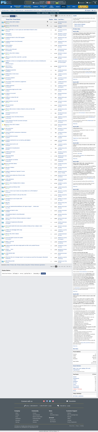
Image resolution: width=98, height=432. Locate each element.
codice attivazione (10, 179)
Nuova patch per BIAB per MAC (13, 187)
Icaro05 (60, 149)
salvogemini (61, 79)
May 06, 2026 (76, 294)
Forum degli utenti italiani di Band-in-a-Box (50, 10)
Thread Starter (16, 19)
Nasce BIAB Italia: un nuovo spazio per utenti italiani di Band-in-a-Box (21, 29)
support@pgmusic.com (34, 427)
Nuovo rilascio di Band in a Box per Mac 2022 (16, 194)
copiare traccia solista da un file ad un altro (15, 175)
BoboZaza (61, 258)
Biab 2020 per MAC (10, 261)
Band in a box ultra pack (11, 49)
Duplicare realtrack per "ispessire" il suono (15, 171)
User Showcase (36, 414)
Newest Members (77, 365)
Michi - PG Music (31, 264)
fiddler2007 (61, 250)
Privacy (77, 425)
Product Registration (72, 422)
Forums (12, 10)
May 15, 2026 (76, 126)
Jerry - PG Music (62, 172)
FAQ (58, 12)
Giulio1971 (61, 71)
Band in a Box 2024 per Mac (12, 25)
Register (88, 10)
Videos (69, 418)
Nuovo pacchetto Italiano (11, 163)
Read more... (75, 79)
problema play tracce (10, 151)
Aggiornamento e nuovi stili (12, 101)
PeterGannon (37, 264)
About (17, 413)
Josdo (60, 262)
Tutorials (69, 420)
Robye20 (60, 145)
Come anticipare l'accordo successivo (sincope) (16, 120)
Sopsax (60, 75)
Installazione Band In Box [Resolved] (14, 41)
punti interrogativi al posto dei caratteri (14, 237)
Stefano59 (61, 180)
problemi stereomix (10, 85)
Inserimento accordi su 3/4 (12, 112)
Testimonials (35, 420)
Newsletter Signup (54, 414)
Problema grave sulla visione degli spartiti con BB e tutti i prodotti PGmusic (22, 245)
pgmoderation (42, 264)
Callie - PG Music (17, 264)
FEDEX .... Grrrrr (9, 249)
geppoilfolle (61, 153)
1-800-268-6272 (53, 1)
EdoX (60, 67)
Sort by (21, 273)
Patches (69, 413)
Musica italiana (9, 45)
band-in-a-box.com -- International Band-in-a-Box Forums (27, 10)
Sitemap (17, 422)
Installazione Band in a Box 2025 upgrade (15, 37)
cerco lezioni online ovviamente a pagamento (16, 81)
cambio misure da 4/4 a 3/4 (12, 144)
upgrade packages (86, 69)
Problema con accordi (11, 93)
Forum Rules (53, 12)
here (93, 181)
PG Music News (76, 29)
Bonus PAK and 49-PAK (85, 342)
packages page (90, 120)
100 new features (82, 112)
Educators (18, 420)
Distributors (18, 418)
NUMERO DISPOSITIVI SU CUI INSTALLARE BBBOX (18, 140)
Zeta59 (60, 184)
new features (81, 155)
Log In (94, 10)
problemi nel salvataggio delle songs (14, 229)
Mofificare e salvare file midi (12, 97)
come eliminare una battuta (12, 159)
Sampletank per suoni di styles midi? (14, 198)
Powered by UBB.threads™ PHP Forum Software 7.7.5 (49, 431)
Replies (51, 19)
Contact (17, 414)
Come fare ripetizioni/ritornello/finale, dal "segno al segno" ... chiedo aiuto (22, 206)
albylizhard (61, 231)
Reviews (35, 422)
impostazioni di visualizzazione (13, 148)
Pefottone (61, 176)
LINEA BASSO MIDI (10, 253)
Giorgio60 (61, 223)
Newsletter (72, 401)
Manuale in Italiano (10, 167)
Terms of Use (71, 425)
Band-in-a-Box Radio (37, 416)
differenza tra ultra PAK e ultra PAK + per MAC (16, 57)
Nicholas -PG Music (62, 35)
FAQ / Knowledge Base (72, 414)
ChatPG (75, 15)
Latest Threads (45, 12)
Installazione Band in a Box (12, 210)
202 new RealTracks (83, 271)
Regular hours (75, 138)
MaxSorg (60, 42)
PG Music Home (5, 10)
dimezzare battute (10, 155)
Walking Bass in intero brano (12, 73)
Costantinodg (61, 50)
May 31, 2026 (76, 31)
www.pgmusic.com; (17, 427)
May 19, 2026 (76, 82)
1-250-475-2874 (60, 1)
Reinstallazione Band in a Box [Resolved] (15, 214)
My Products (53, 421)
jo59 (60, 254)
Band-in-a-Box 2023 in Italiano (12, 124)
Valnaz (60, 94)
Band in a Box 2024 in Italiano (12, 53)
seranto (60, 215)
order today (79, 153)
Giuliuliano (61, 122)
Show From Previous (7, 273)
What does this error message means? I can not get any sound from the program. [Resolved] (27, 257)
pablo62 (60, 137)
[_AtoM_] (60, 133)
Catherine (23, 264)
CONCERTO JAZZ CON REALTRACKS (15, 116)
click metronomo (9, 128)
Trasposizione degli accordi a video (14, 89)
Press (17, 416)
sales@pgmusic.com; (26, 427)
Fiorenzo (60, 31)
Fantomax (61, 192)
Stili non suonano (9, 105)
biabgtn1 (60, 98)
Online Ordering (62, 3)
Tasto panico (8, 33)
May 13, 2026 (76, 161)
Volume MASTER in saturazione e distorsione (16, 132)
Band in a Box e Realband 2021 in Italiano (15, 183)
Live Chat (52, 3)
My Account (52, 419)
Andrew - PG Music (10, 264)
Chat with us (63, 405)
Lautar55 (60, 114)
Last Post (61, 19)
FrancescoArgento (62, 62)
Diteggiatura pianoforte (11, 70)
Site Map (82, 425)
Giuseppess (61, 239)
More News (75, 348)
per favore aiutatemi (10, 77)
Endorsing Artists (36, 418)
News (51, 413)
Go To (13, 16)
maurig (60, 23)
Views (55, 19)
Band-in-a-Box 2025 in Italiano (12, 21)
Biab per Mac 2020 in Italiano (12, 233)
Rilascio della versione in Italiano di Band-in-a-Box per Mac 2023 (20, 109)
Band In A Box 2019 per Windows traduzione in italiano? (18, 218)
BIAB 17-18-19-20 (10, 241)
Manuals (69, 416)
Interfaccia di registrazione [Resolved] (14, 222)
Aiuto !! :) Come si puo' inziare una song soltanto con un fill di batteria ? (22, 190)
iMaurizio (60, 118)
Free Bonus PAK (89, 72)
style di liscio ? (9, 66)
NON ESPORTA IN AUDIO (12, 136)
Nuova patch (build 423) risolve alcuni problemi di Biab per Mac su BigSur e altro (24, 226)
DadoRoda (61, 243)
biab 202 (8, 202)
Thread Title (9, 19)
